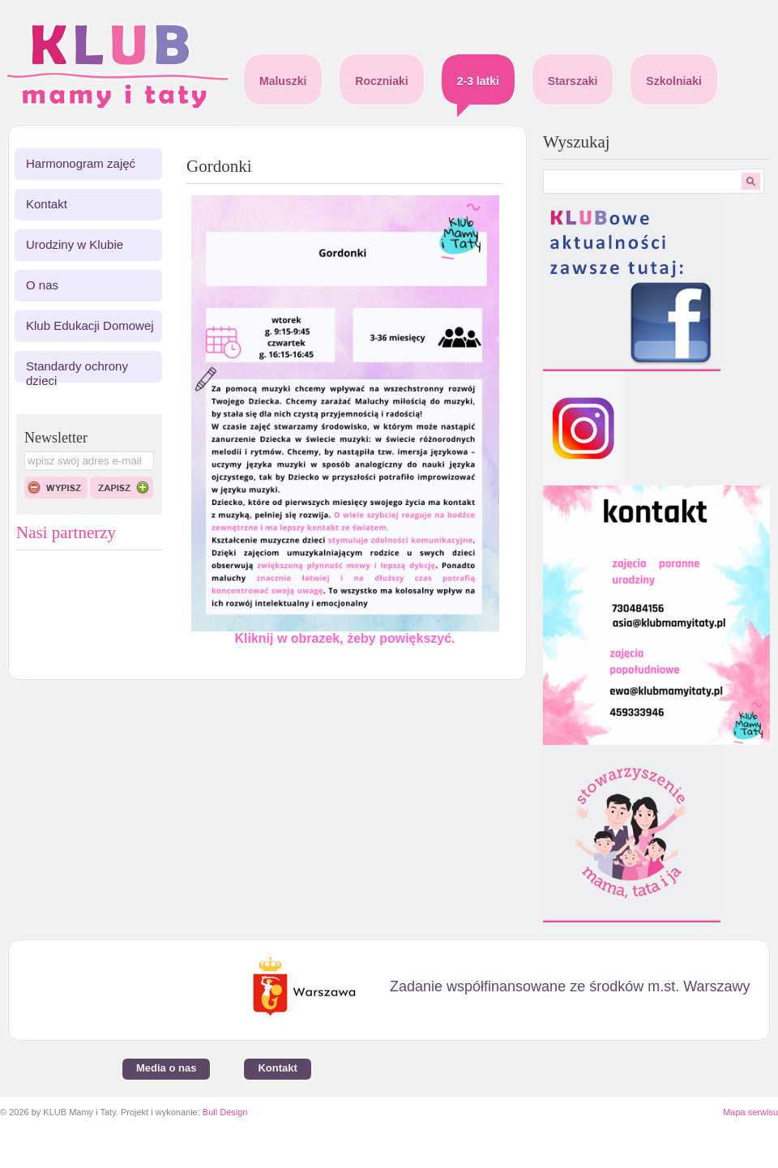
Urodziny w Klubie (74, 244)
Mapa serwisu (750, 1112)
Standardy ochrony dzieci (77, 373)
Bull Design (225, 1112)
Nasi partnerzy (66, 532)
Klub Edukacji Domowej (90, 325)
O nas (42, 285)
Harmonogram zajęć (80, 163)
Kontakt (46, 204)
